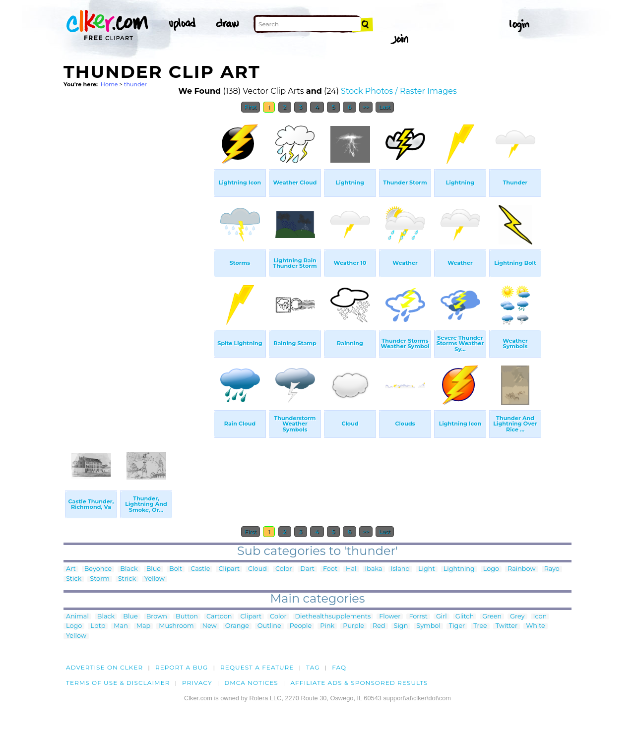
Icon (540, 616)
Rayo (552, 569)
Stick (73, 579)
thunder (135, 84)
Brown (156, 616)
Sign (401, 626)
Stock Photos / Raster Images (399, 91)
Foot (330, 569)
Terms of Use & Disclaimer (118, 682)
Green (492, 616)
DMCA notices (251, 682)
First (251, 107)
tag (312, 667)
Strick (127, 579)
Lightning (459, 569)
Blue (153, 569)
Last (384, 107)
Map (143, 626)
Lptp (97, 626)
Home (109, 84)
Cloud (257, 569)
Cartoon (219, 616)
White (535, 626)
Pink (327, 626)
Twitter (506, 626)
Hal (351, 569)
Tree (480, 626)
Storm (99, 579)
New (209, 626)
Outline (269, 626)
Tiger (457, 626)
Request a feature (257, 667)
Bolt (175, 569)
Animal (77, 616)
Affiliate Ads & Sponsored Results (359, 682)
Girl (441, 616)
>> (366, 107)
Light (426, 569)
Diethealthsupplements (333, 616)
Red (379, 626)
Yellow (154, 579)
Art (71, 569)
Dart (307, 569)
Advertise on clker (104, 667)
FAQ (339, 667)
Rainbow (522, 569)
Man (120, 626)
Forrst (418, 616)
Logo (491, 569)
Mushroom (176, 626)
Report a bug (181, 667)
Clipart (229, 569)
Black (128, 569)
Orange (237, 626)
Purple (353, 626)
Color (283, 569)
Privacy (197, 682)
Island (400, 569)
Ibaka (373, 569)
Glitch (464, 616)
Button (187, 616)
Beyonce (98, 569)
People (301, 626)
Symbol (428, 626)
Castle (200, 569)
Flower (389, 616)
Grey (517, 616)
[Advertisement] (138, 267)
